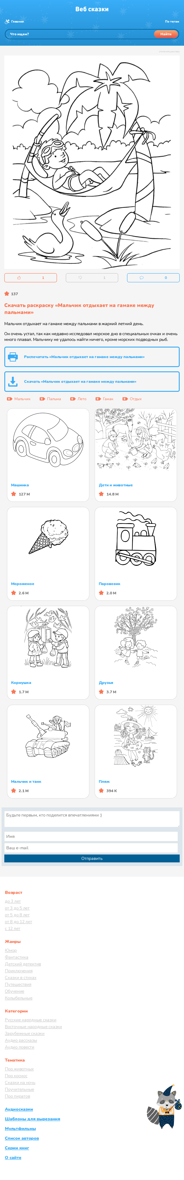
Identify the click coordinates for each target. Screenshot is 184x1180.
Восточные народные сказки (33, 1027)
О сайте (13, 1157)
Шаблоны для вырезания (32, 1119)
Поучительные (19, 1089)
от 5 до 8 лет (17, 915)
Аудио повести (19, 1047)
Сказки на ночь (20, 1082)
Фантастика (16, 957)
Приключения (19, 971)
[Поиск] (92, 34)
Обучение (14, 991)
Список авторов (22, 1138)
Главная (17, 22)
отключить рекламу (169, 51)
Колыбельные (18, 998)
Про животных (19, 1069)
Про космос (16, 1076)
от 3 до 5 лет (17, 908)
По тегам (172, 22)
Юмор (11, 950)
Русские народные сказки (30, 1020)
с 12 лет (12, 928)
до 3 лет (13, 901)
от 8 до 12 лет (18, 922)
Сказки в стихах (20, 977)
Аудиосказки (19, 1109)
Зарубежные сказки (25, 1033)
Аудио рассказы (21, 1040)
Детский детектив (23, 964)
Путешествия (18, 984)
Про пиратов (17, 1096)
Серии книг (17, 1148)
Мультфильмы (20, 1128)
